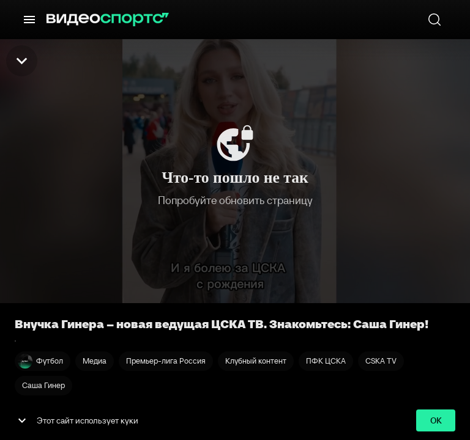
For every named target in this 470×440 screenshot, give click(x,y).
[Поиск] (434, 19)
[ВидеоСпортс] (108, 19)
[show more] (22, 420)
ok (435, 420)
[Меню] (29, 19)
